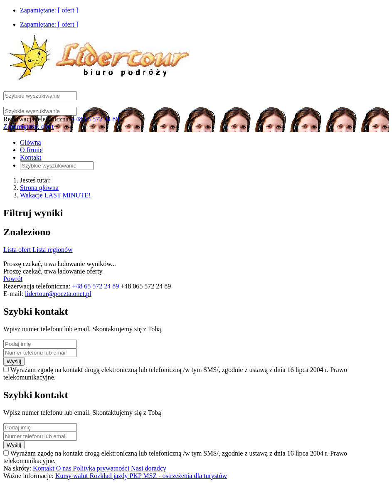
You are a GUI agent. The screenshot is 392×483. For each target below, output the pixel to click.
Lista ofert (17, 249)
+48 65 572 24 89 (95, 119)
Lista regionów (52, 249)
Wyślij (14, 361)
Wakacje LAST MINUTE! (55, 195)
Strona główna (39, 187)
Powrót (12, 278)
